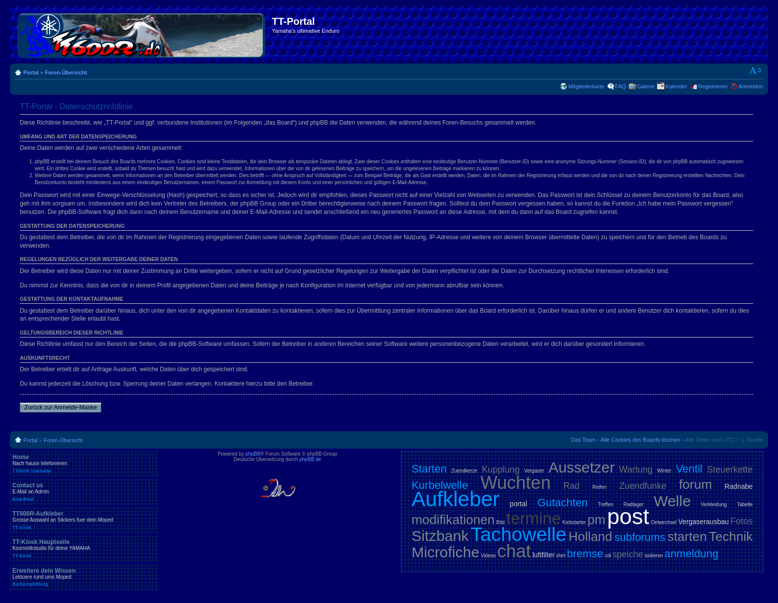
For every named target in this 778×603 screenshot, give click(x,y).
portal (518, 504)
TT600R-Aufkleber (84, 520)
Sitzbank (439, 536)
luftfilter (543, 555)
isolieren (654, 555)
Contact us (84, 492)
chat (514, 551)
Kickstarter (574, 522)
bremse (585, 553)
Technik (731, 536)
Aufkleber (455, 499)
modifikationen (453, 519)
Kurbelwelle (439, 485)
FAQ (620, 86)
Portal (31, 72)
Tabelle (745, 504)
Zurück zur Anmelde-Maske (60, 407)
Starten (429, 469)
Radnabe (738, 486)
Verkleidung (714, 504)
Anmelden (750, 86)
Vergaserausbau (703, 522)
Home (84, 463)
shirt (561, 555)
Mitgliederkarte (586, 86)
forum (695, 484)
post (628, 516)
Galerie (645, 86)
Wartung (635, 469)
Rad (571, 486)
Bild (500, 522)
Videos (488, 555)
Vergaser (534, 470)
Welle (672, 501)
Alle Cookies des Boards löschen (640, 440)
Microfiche (445, 552)
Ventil (689, 469)
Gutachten (562, 502)
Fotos (741, 521)
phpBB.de (310, 459)
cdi (608, 555)
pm (596, 519)
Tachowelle (519, 534)
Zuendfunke (642, 486)
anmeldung (691, 553)
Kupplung (500, 469)
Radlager (634, 504)
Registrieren (712, 86)
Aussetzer (581, 467)
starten (687, 536)
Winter (664, 470)
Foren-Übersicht (66, 72)
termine (533, 518)
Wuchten (516, 482)
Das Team (583, 440)
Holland (590, 536)
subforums (639, 537)
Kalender (676, 86)
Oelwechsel (664, 522)
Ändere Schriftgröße (756, 70)
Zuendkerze (464, 470)
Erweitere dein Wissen (84, 577)
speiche (627, 554)
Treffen (605, 504)
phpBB (253, 454)
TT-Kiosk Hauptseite (84, 548)
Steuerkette (730, 469)
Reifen (599, 487)
